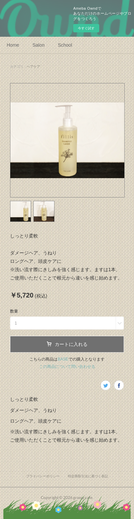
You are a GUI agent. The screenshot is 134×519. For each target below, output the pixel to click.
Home (13, 45)
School (65, 45)
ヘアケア (33, 66)
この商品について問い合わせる (67, 366)
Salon (38, 45)
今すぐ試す (86, 28)
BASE (62, 359)
